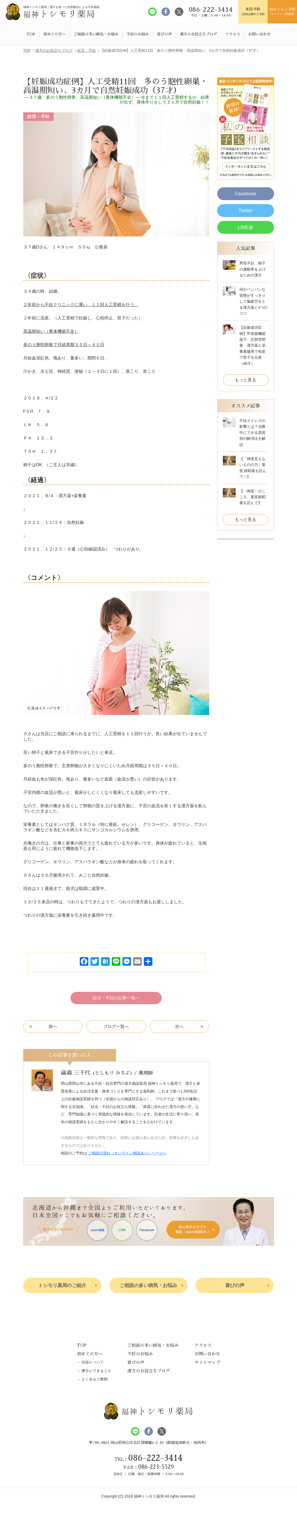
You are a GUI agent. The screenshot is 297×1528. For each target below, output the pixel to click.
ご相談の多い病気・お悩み (96, 34)
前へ (53, 1026)
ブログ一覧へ (116, 1026)
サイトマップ (207, 1362)
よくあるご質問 (94, 1379)
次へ (179, 1026)
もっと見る (245, 380)
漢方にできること (96, 1371)
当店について (92, 1362)
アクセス (232, 34)
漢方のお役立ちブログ (198, 34)
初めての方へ (54, 34)
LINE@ (245, 227)
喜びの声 (164, 34)
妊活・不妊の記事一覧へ (116, 998)
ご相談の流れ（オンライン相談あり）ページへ (127, 1153)
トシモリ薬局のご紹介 (62, 1285)
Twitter (246, 210)
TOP (30, 34)
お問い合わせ (259, 34)
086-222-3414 (155, 1458)
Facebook (245, 193)
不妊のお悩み (137, 34)
